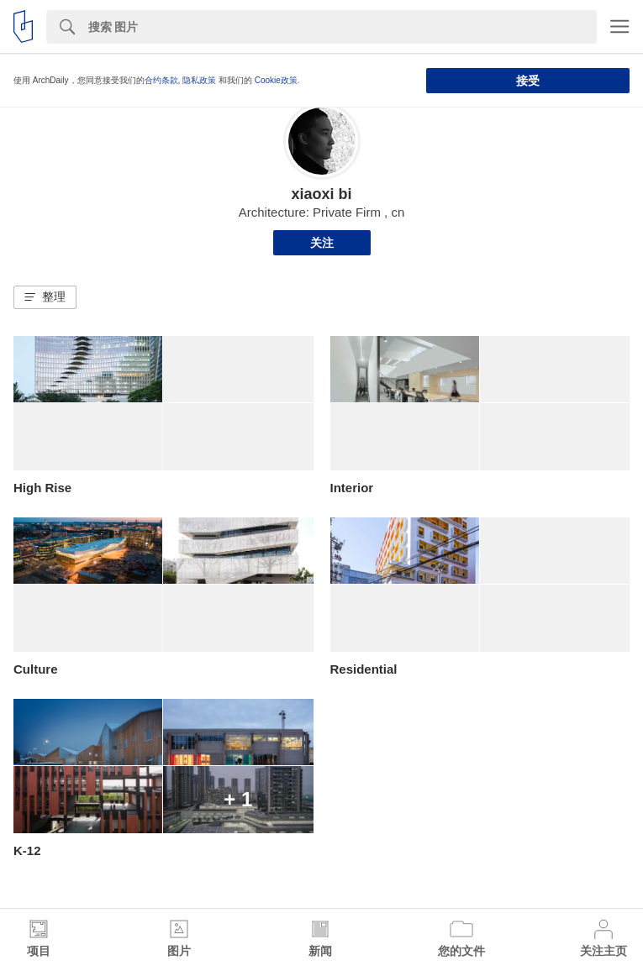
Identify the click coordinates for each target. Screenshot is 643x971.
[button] (44, 297)
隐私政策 (199, 80)
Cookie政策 (276, 80)
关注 (322, 242)
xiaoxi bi (321, 194)
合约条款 (161, 80)
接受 (528, 80)
